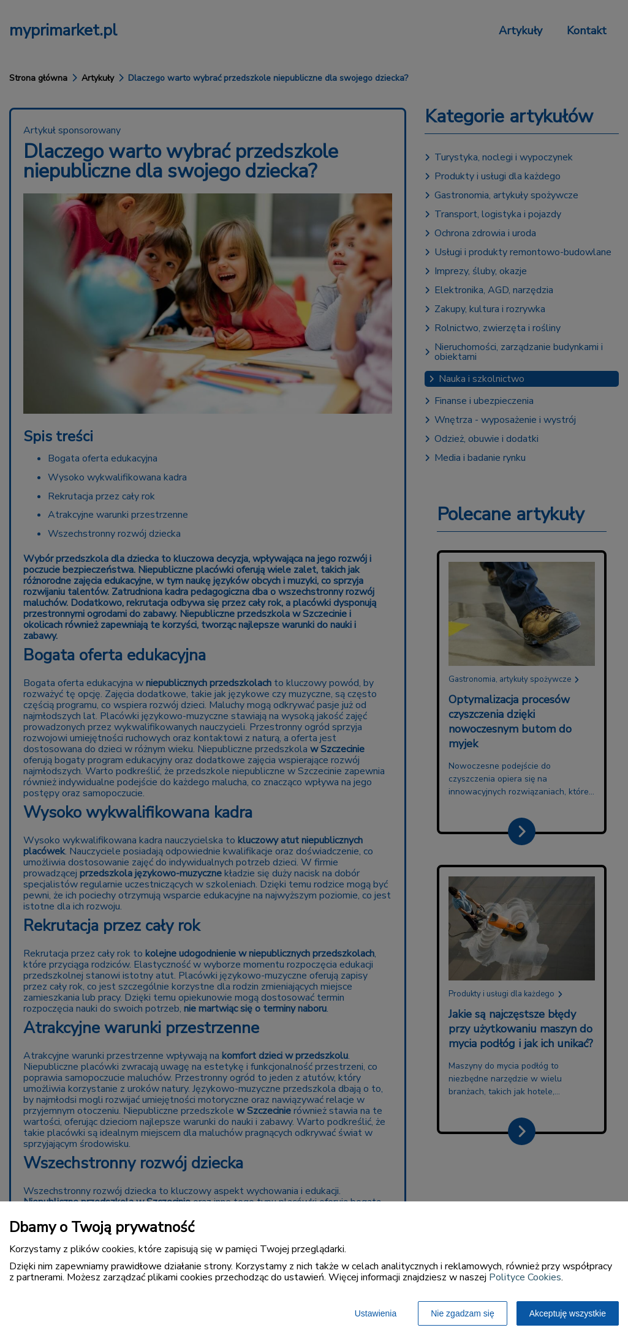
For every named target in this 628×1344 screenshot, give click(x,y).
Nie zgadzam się (462, 1313)
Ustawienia (375, 1313)
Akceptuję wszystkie (567, 1313)
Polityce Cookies (525, 1277)
